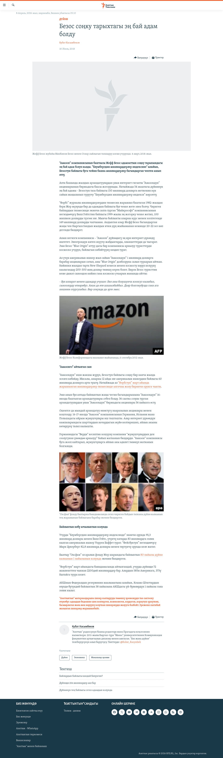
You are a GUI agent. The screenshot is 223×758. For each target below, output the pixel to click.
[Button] (141, 58)
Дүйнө (63, 19)
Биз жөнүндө (23, 717)
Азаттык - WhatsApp (27, 728)
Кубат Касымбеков (69, 43)
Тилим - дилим (72, 711)
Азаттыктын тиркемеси (29, 734)
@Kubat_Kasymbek (130, 642)
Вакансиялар (23, 740)
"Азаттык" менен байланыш (31, 746)
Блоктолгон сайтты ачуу (29, 711)
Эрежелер (21, 723)
